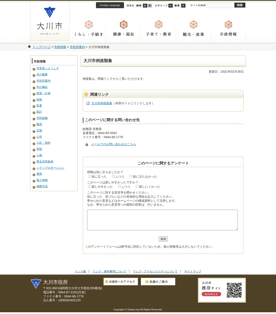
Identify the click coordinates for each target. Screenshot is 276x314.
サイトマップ (192, 275)
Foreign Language (110, 5)
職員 (39, 124)
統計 (39, 111)
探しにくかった (149, 186)
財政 (39, 99)
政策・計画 (43, 93)
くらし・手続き (88, 34)
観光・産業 (193, 34)
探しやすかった (102, 186)
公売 (39, 136)
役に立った (99, 176)
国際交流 (42, 186)
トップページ (42, 47)
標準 (177, 6)
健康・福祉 (123, 34)
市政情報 (228, 34)
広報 (39, 130)
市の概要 (42, 74)
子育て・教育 (158, 34)
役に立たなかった (145, 176)
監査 (39, 105)
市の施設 (42, 87)
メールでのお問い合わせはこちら (113, 144)
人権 (39, 155)
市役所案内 (77, 47)
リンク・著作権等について (109, 275)
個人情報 (42, 180)
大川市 (49, 21)
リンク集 (80, 275)
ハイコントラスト (145, 6)
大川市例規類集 (101, 103)
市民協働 (42, 118)
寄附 (39, 149)
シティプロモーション (50, 167)
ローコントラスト (150, 6)
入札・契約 (43, 142)
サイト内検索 (197, 5)
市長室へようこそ (47, 68)
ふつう (119, 176)
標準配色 (139, 6)
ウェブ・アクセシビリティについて (155, 275)
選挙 (39, 173)
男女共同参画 (44, 161)
